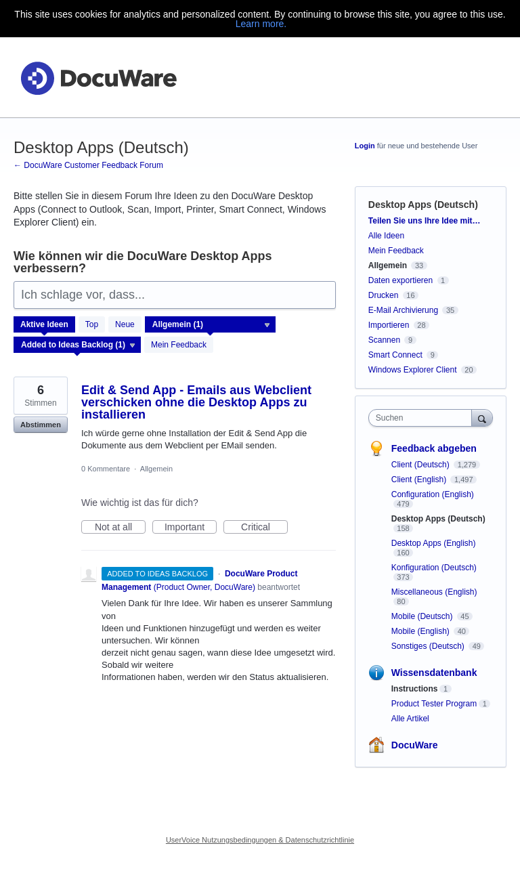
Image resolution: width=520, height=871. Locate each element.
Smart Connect (395, 355)
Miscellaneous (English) (434, 592)
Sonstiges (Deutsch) (429, 646)
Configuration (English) (432, 494)
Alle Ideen (386, 235)
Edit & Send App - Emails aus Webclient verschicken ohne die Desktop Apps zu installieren (196, 402)
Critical (264, 528)
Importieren (389, 325)
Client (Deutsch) (421, 464)
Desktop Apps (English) (433, 543)
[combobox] (423, 418)
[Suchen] (482, 417)
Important (191, 528)
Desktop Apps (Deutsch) (438, 519)
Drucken (383, 295)
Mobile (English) (421, 631)
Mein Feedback (179, 344)
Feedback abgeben (434, 448)
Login (365, 146)
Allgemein (156, 469)
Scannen (384, 340)
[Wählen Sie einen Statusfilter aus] (78, 345)
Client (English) (420, 479)
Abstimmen (40, 425)
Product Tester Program (434, 703)
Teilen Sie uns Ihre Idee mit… (424, 221)
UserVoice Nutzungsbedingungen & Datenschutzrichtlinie (260, 840)
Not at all (120, 528)
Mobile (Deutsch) (423, 616)
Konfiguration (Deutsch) (434, 567)
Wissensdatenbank (434, 672)
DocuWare (414, 745)
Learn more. (261, 23)
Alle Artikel (410, 718)
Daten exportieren (400, 280)
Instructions (414, 689)
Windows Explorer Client (412, 370)
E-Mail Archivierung (403, 310)
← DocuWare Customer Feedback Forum (88, 165)
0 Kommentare (105, 469)
